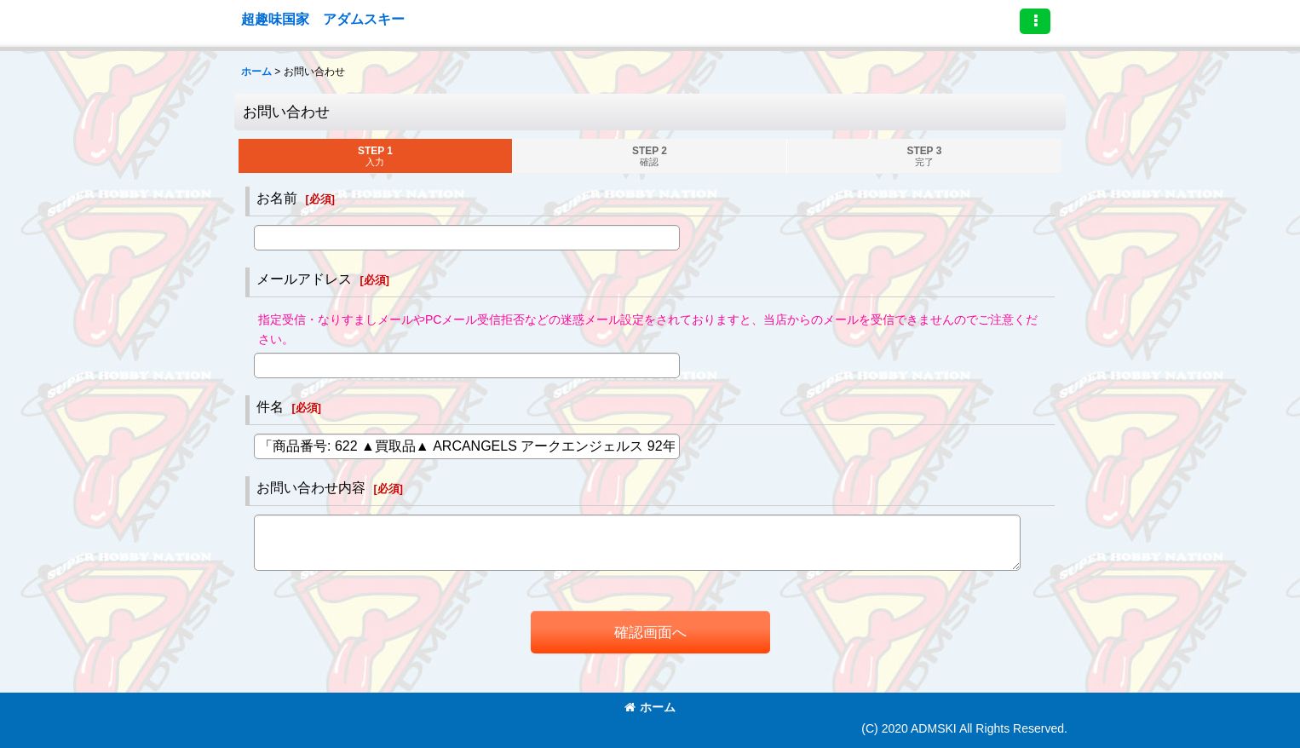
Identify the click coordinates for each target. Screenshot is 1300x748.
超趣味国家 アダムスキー (323, 18)
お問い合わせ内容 (310, 487)
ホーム (650, 707)
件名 (270, 406)
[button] (1035, 21)
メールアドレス (304, 278)
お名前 (276, 197)
